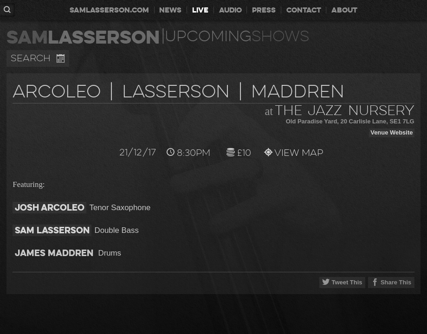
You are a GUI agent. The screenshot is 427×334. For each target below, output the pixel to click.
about (344, 10)
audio (230, 10)
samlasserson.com (109, 10)
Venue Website (391, 132)
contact (303, 10)
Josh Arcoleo (49, 207)
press (264, 10)
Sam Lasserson (52, 230)
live (200, 10)
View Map (289, 152)
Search (38, 58)
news (170, 10)
